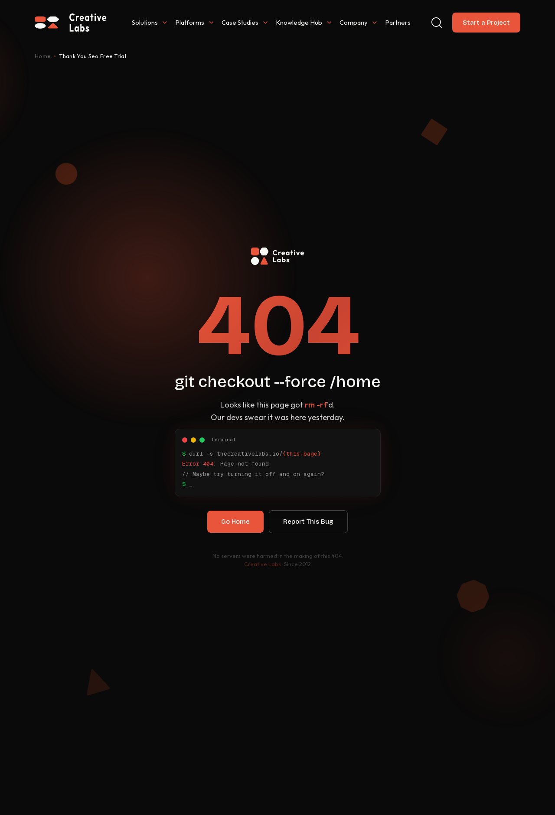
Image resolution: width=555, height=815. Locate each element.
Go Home (235, 525)
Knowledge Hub (304, 22)
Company (359, 22)
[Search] (436, 22)
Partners (398, 22)
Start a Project (486, 22)
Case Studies (245, 22)
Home (43, 55)
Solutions (150, 22)
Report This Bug (308, 525)
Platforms (195, 22)
